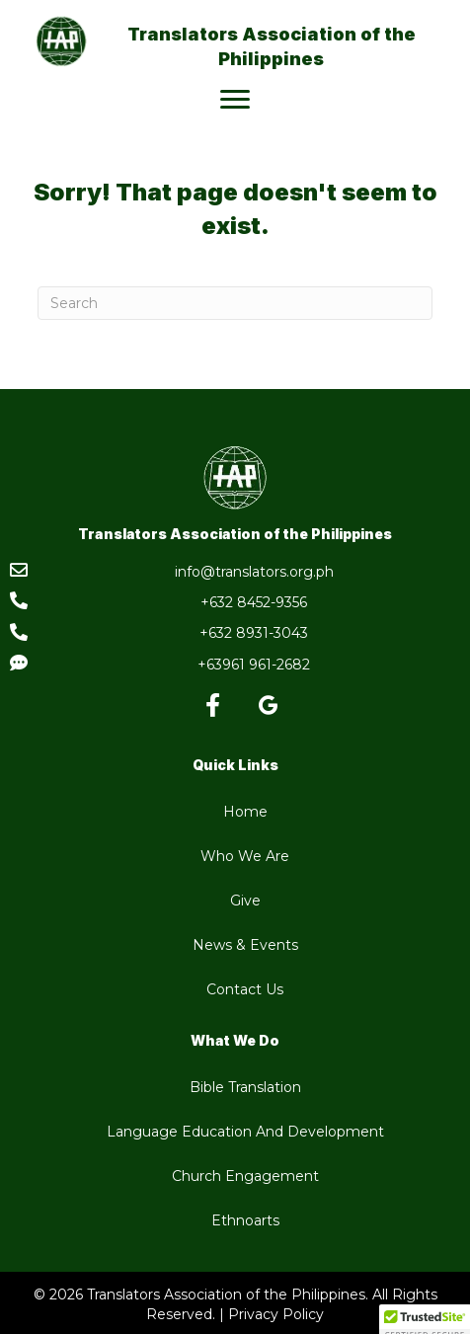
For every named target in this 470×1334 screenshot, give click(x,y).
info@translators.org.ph (254, 572)
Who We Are (244, 856)
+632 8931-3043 (253, 633)
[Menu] (235, 100)
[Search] (235, 303)
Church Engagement (245, 1176)
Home (245, 812)
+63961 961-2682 (253, 664)
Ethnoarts (245, 1220)
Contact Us (244, 989)
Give (245, 900)
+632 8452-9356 (253, 602)
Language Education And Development (245, 1131)
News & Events (245, 945)
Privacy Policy (276, 1314)
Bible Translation (245, 1087)
